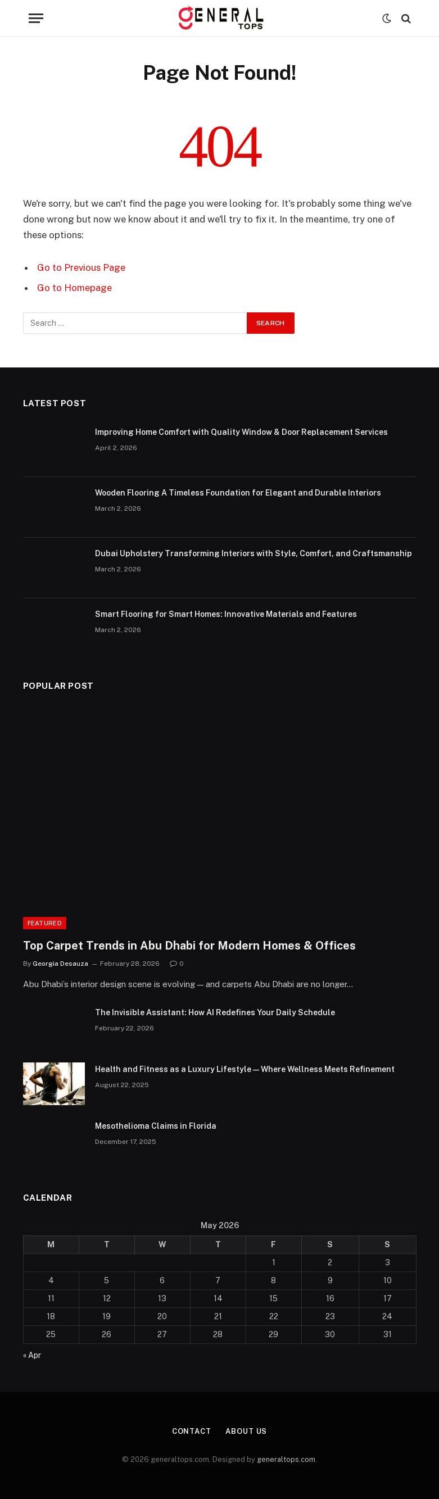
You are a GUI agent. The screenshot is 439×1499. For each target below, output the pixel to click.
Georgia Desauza (60, 963)
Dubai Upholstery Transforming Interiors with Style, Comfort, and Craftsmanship (253, 553)
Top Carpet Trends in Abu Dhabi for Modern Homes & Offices (189, 945)
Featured (45, 923)
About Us (246, 1431)
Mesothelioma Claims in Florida (155, 1125)
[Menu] (36, 18)
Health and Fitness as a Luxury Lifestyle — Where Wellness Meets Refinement (245, 1069)
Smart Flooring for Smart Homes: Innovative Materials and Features (226, 614)
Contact (191, 1431)
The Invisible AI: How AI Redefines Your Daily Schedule (215, 1012)
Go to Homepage (74, 287)
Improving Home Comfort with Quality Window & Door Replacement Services (241, 432)
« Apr (32, 1355)
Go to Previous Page (81, 267)
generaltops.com (286, 1459)
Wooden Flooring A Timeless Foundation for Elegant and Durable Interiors (238, 492)
